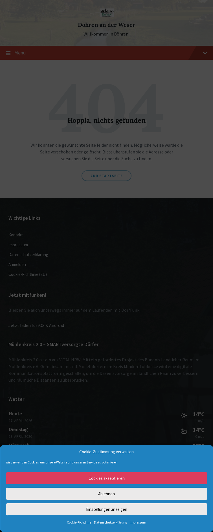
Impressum (138, 522)
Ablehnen (106, 493)
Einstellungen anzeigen (106, 509)
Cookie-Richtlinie (79, 522)
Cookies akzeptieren (107, 478)
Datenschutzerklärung (110, 522)
